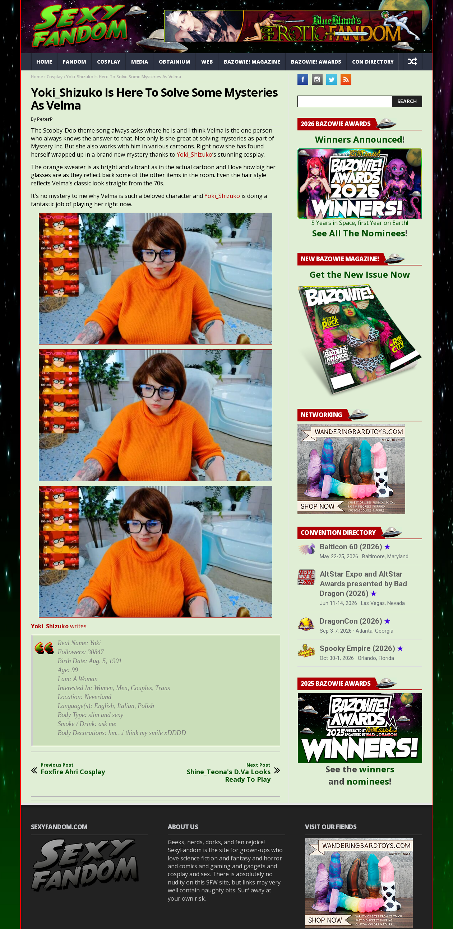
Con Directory (373, 61)
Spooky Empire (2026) (361, 648)
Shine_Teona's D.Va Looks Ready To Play (223, 773)
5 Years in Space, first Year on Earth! (359, 223)
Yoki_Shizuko (194, 154)
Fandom (74, 61)
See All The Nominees (358, 233)
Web (207, 61)
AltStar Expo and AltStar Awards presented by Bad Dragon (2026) (363, 584)
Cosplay (108, 61)
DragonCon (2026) (355, 621)
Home (44, 61)
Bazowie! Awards (316, 61)
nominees (368, 781)
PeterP (45, 119)
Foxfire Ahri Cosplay (73, 769)
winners (376, 769)
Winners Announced (358, 139)
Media (139, 61)
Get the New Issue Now (360, 274)
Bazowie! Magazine (252, 61)
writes (59, 626)
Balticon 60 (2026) (355, 546)
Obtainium (174, 61)
